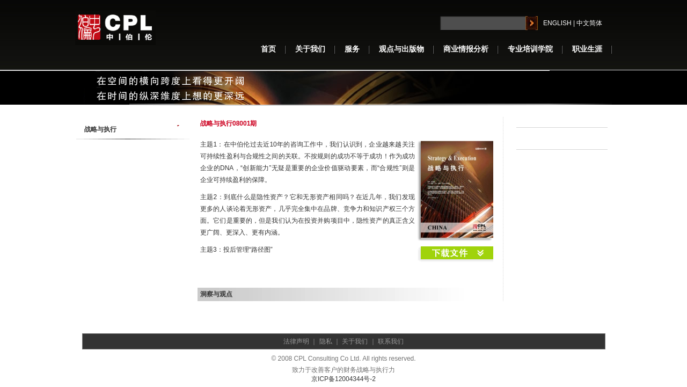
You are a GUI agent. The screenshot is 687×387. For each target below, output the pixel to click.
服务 (352, 49)
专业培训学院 (530, 49)
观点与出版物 (401, 49)
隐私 (325, 341)
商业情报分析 (465, 49)
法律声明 (296, 341)
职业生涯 (587, 49)
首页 (268, 49)
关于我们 (310, 49)
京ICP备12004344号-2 (343, 379)
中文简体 (589, 23)
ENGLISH (557, 23)
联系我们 (391, 341)
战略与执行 (100, 129)
